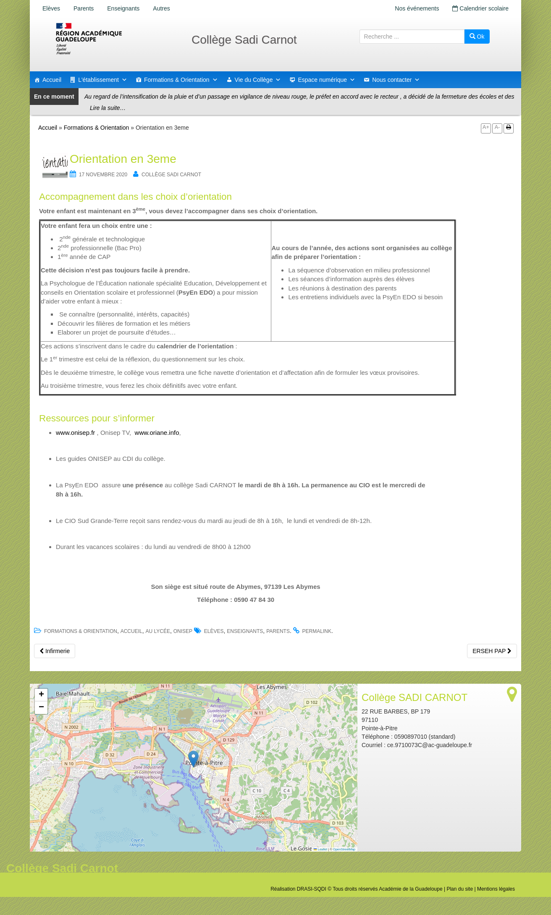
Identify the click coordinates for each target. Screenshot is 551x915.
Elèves (51, 8)
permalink (316, 631)
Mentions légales (496, 889)
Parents (83, 8)
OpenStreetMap (344, 849)
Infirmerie (54, 651)
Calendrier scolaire (480, 8)
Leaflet (320, 849)
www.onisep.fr (75, 432)
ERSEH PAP (492, 651)
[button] (193, 759)
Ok (477, 36)
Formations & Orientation (181, 79)
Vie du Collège (258, 79)
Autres (161, 8)
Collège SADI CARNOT (171, 175)
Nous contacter (396, 79)
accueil (131, 631)
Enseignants (123, 8)
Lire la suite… (108, 108)
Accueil (51, 79)
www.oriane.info (157, 432)
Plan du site (459, 889)
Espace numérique (326, 79)
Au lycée (157, 631)
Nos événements (417, 8)
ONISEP (182, 631)
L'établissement (102, 79)
